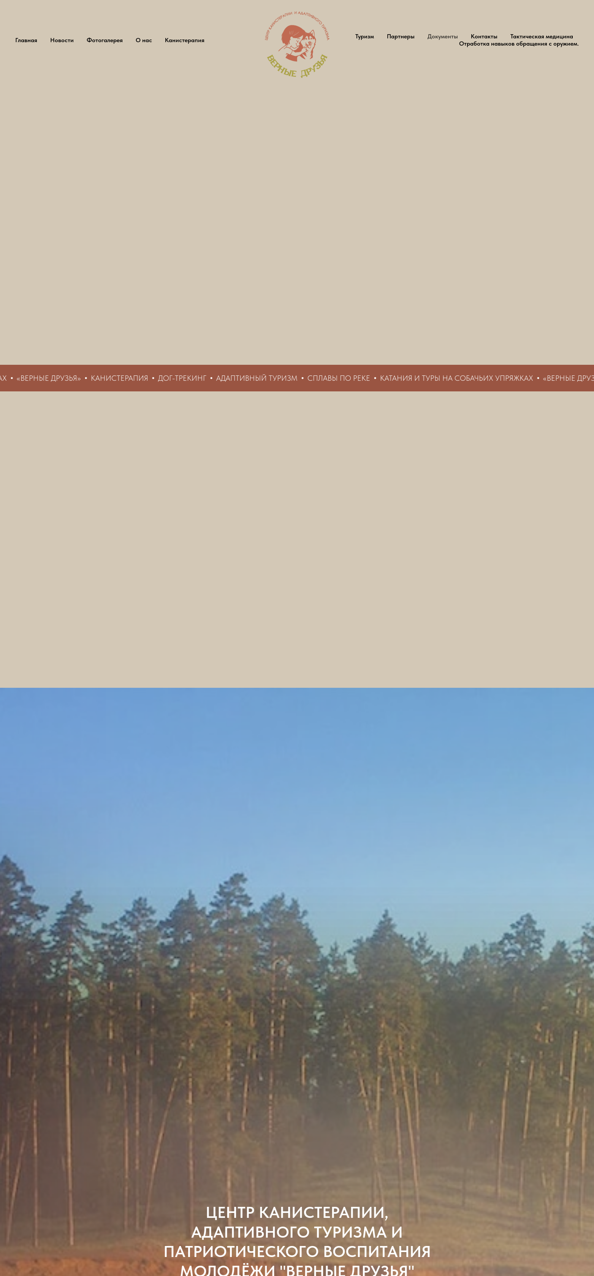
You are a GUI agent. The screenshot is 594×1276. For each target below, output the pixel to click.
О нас (144, 40)
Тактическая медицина (541, 36)
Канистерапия (184, 40)
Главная (26, 40)
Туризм (364, 36)
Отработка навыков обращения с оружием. (519, 43)
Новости (62, 40)
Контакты (484, 36)
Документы (443, 36)
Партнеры (401, 36)
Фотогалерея (105, 40)
